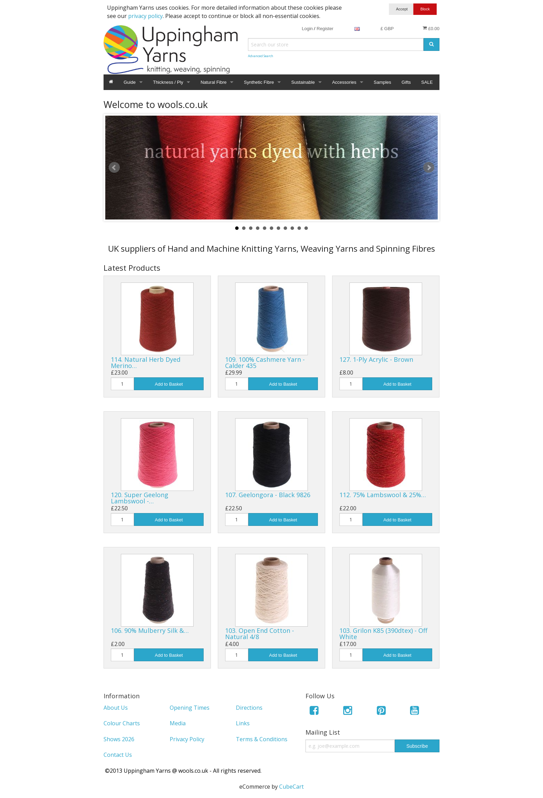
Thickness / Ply (168, 82)
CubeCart (291, 786)
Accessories (344, 82)
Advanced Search (260, 56)
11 (306, 228)
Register (325, 28)
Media (178, 723)
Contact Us (118, 755)
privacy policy (145, 16)
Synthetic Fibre (259, 82)
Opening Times (190, 707)
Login (307, 28)
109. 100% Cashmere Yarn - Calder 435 (265, 362)
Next (428, 167)
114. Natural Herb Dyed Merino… (145, 362)
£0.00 (430, 28)
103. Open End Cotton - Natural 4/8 (259, 633)
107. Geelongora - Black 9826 (267, 495)
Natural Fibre (213, 82)
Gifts (406, 82)
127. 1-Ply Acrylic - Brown (376, 359)
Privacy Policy (187, 739)
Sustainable (303, 82)
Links (243, 723)
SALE (427, 82)
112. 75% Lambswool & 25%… (382, 495)
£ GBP (387, 28)
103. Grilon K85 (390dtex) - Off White (383, 633)
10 (299, 228)
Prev (114, 167)
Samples (382, 82)
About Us (116, 707)
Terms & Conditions (261, 739)
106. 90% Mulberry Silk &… (150, 630)
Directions (249, 707)
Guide (130, 82)
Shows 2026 (119, 739)
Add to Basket (169, 384)
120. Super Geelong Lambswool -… (139, 498)
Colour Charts (122, 723)
